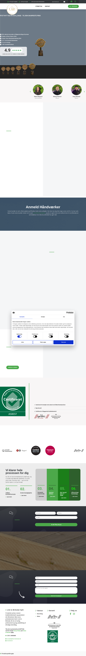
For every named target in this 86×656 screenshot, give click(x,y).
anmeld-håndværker (39, 213)
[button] (30, 92)
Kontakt (47, 6)
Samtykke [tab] (22, 316)
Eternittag (39, 6)
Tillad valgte (43, 342)
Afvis (22, 342)
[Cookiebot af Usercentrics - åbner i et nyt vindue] (67, 313)
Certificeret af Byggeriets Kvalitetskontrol (46, 411)
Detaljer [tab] (43, 316)
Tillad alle (63, 342)
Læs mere (9, 497)
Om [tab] (64, 316)
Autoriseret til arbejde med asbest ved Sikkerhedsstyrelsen (50, 405)
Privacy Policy (16, 630)
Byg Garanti (38, 408)
